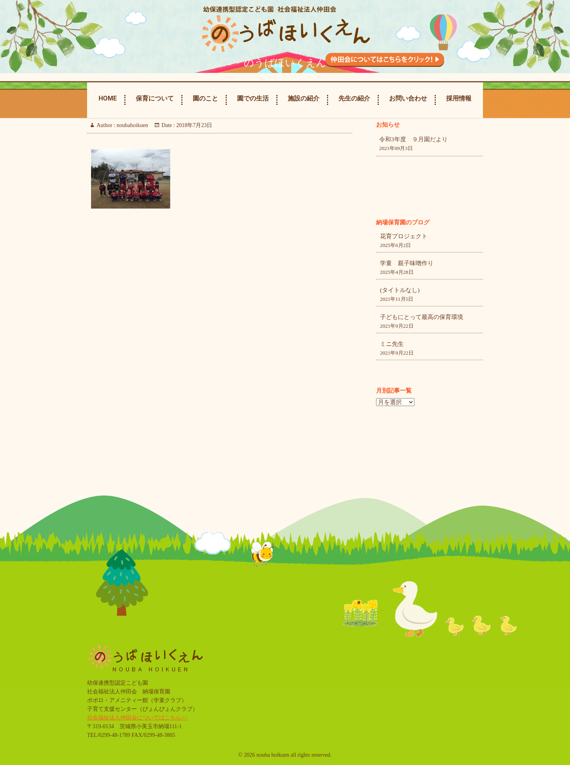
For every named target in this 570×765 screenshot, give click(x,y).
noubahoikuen (131, 125)
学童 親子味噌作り (406, 263)
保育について (155, 98)
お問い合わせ (408, 98)
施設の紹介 (303, 98)
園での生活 (253, 98)
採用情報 (458, 98)
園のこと (205, 98)
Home (108, 98)
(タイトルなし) (400, 290)
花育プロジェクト (404, 236)
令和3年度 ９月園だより (413, 139)
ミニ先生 (392, 344)
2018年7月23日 (194, 125)
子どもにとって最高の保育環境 (421, 317)
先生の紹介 (354, 98)
